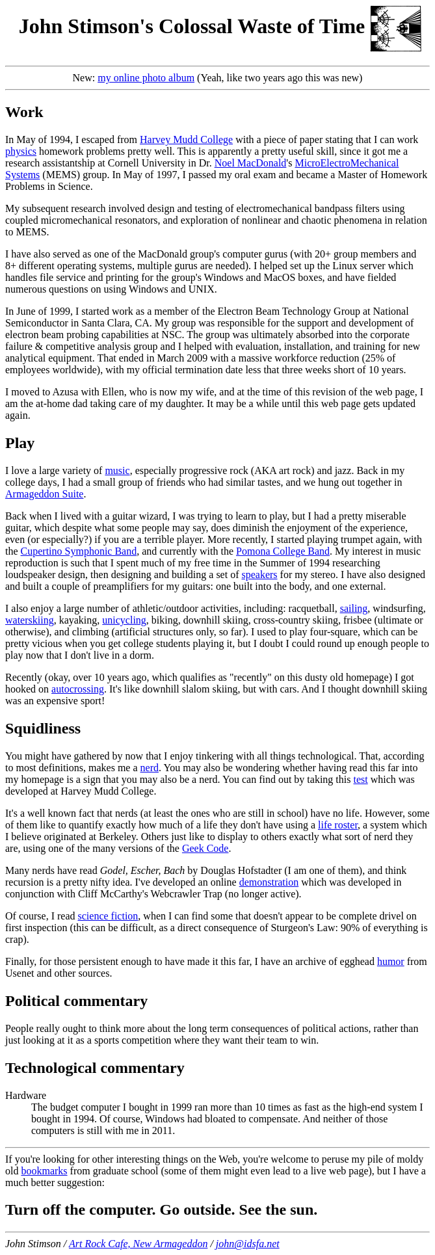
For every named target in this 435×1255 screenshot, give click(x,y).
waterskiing (29, 620)
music (117, 470)
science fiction (108, 915)
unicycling (124, 620)
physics (20, 151)
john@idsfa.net (248, 1243)
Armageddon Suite (44, 493)
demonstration (269, 882)
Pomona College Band (283, 551)
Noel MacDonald (251, 162)
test (360, 779)
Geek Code (205, 848)
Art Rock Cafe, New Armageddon (138, 1243)
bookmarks (44, 1170)
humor (390, 961)
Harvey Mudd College (186, 139)
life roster (338, 824)
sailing (354, 608)
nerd (149, 767)
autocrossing (77, 688)
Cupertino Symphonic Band (79, 551)
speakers (259, 574)
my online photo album (146, 77)
